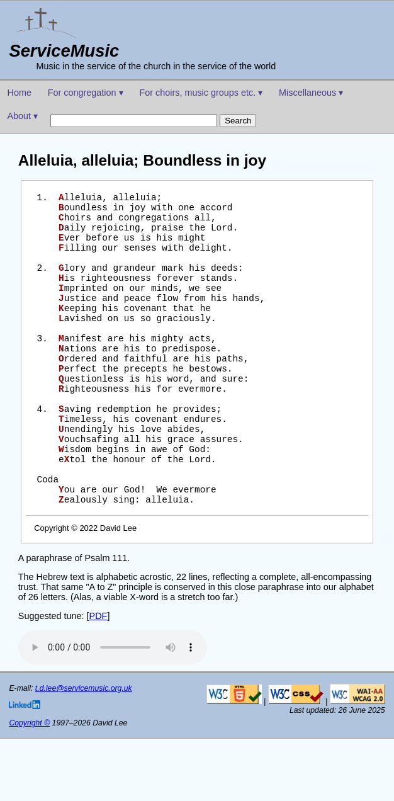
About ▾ (23, 116)
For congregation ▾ (85, 93)
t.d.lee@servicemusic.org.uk (83, 750)
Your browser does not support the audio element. (112, 710)
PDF (98, 678)
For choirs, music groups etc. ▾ (200, 93)
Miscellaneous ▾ (311, 93)
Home (19, 93)
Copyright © (29, 785)
